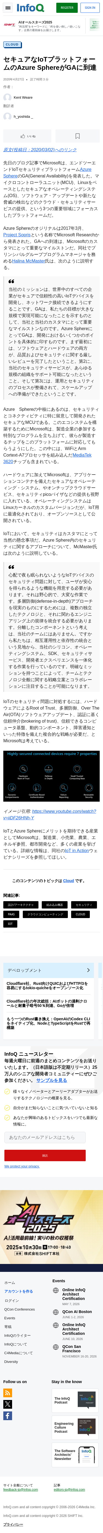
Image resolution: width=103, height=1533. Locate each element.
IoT (10, 924)
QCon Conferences (19, 1309)
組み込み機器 (54, 905)
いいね (31, 136)
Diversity (11, 1362)
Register (67, 8)
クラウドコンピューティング (45, 914)
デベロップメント (25, 970)
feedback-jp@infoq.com (20, 1490)
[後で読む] (77, 136)
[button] (45, 1155)
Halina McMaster (28, 261)
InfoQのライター (17, 1335)
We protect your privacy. (22, 1166)
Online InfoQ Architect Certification (73, 1294)
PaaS (11, 914)
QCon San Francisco (71, 1348)
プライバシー (13, 1524)
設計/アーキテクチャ (21, 905)
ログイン (12, 1300)
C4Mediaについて (18, 1353)
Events (9, 1318)
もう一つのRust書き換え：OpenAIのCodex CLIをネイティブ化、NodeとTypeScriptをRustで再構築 (48, 1023)
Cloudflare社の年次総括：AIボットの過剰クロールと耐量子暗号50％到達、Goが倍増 (47, 1003)
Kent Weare (23, 97)
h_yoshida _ (23, 116)
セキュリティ (84, 905)
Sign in (90, 8)
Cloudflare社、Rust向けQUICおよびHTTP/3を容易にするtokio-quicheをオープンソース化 (47, 985)
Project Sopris (17, 235)
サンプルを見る (51, 1080)
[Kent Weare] (7, 97)
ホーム (9, 1283)
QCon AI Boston (77, 1311)
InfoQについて (15, 1344)
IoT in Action (77, 850)
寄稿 (8, 1327)
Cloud (12, 44)
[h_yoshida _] (7, 117)
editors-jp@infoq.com (69, 1490)
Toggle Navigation (8, 8)
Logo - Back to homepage (30, 7)
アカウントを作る (18, 1291)
